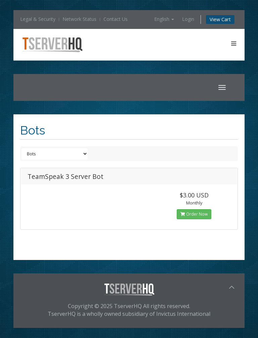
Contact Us (115, 19)
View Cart (220, 19)
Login (188, 19)
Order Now (194, 214)
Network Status (79, 19)
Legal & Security (37, 19)
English (164, 19)
